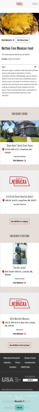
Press (17, 362)
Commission (30, 362)
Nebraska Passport (12, 358)
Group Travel (30, 358)
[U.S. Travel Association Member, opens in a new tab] (30, 380)
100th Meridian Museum (19, 318)
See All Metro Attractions (19, 345)
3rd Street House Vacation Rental (19, 196)
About (3, 67)
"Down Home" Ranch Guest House (19, 145)
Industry (7, 362)
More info (18, 401)
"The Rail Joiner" (19, 267)
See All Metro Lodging (19, 221)
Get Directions (22, 40)
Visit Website (18, 160)
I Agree (19, 407)
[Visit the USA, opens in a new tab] (11, 380)
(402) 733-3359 (14, 59)
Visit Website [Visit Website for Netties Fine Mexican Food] (7, 40)
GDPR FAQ (25, 367)
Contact (12, 367)
